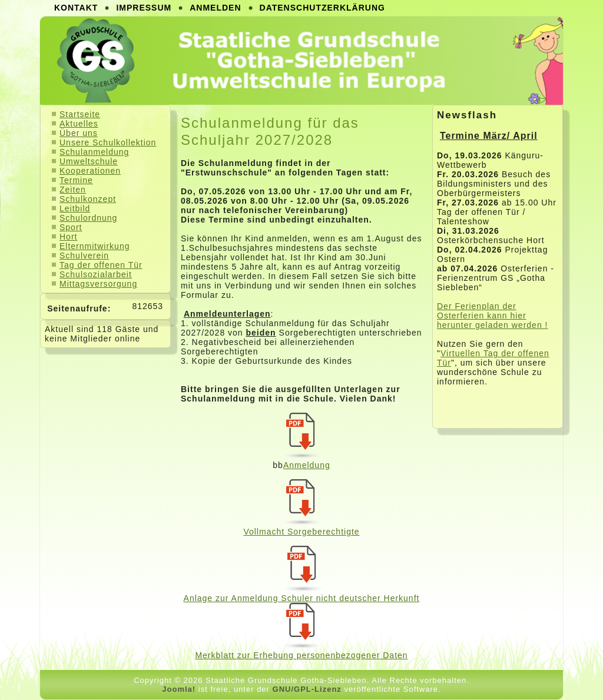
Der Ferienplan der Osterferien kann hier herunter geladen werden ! (492, 315)
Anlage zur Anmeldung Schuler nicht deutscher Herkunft (302, 598)
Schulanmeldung (94, 152)
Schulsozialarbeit (95, 274)
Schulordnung (88, 218)
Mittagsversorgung (98, 283)
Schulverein (84, 255)
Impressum (143, 7)
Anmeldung (306, 465)
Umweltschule (88, 161)
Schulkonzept (87, 199)
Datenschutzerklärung (322, 7)
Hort (68, 236)
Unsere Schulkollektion (107, 142)
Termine (76, 180)
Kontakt (76, 7)
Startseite (79, 114)
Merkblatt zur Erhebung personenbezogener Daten (301, 655)
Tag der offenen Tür (101, 265)
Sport (70, 227)
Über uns (78, 133)
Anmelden (215, 7)
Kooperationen (90, 170)
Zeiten (72, 189)
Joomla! (179, 689)
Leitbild (74, 208)
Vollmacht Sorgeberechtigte (301, 531)
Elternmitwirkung (94, 246)
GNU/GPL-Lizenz (307, 689)
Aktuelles (78, 123)
